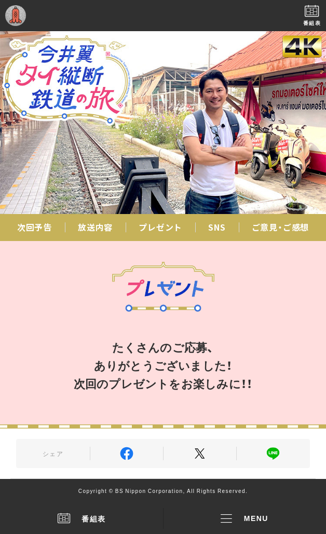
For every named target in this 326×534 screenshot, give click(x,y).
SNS (216, 227)
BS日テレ (163, 16)
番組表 (82, 518)
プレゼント (160, 227)
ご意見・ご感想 (280, 227)
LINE (273, 453)
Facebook (126, 453)
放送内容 (95, 227)
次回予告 (34, 227)
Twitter (200, 453)
